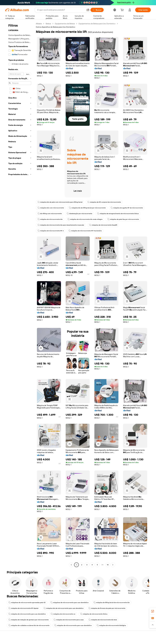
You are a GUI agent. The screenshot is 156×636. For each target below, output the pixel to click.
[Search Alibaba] (60, 9)
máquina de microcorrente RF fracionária (85, 231)
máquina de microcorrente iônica (93, 614)
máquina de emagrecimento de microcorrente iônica (118, 214)
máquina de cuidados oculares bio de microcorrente (28, 625)
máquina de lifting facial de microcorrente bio (111, 602)
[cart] (123, 10)
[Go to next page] (112, 564)
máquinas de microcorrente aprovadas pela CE (27, 602)
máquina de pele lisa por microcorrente (123, 219)
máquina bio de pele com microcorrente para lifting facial (60, 202)
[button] (87, 9)
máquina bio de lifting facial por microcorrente (87, 208)
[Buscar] (97, 10)
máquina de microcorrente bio (50, 219)
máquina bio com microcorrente (51, 208)
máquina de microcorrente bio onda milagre (84, 219)
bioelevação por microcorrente (79, 214)
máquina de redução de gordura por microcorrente (28, 620)
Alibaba (39, 24)
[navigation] (20, 294)
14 (107, 565)
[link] (152, 611)
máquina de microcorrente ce (63, 614)
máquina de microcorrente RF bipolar (23, 608)
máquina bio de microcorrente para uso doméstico (63, 608)
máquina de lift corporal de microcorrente (104, 202)
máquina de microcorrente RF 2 (51, 231)
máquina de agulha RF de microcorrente (127, 208)
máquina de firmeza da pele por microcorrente (106, 608)
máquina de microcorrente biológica (111, 625)
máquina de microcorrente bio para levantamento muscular (61, 225)
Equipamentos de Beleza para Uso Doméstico (97, 24)
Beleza (48, 24)
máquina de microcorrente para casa (69, 620)
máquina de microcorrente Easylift (103, 225)
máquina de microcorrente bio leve (103, 620)
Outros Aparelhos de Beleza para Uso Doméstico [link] (55, 27)
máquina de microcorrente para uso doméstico (27, 614)
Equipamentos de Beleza (65, 24)
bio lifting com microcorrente (50, 214)
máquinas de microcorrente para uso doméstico (69, 602)
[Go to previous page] (71, 564)
